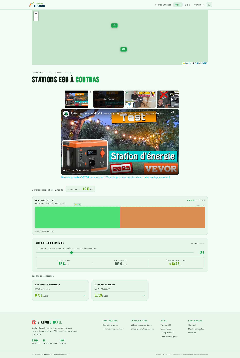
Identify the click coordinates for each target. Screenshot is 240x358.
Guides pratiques (169, 336)
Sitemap (192, 332)
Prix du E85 (166, 325)
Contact (192, 325)
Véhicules (199, 4)
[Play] (140, 99)
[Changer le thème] (209, 4)
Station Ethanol (163, 4)
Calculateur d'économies (142, 329)
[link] (66, 114)
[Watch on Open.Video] (76, 170)
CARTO (204, 63)
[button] (123, 49)
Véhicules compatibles (141, 325)
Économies (166, 329)
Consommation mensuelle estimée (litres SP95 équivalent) (66, 248)
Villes (177, 4)
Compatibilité (167, 332)
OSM (197, 63)
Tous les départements (113, 329)
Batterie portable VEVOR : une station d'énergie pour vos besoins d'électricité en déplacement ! (119, 113)
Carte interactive (110, 325)
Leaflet (187, 63)
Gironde (58, 73)
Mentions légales (196, 329)
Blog (187, 4)
